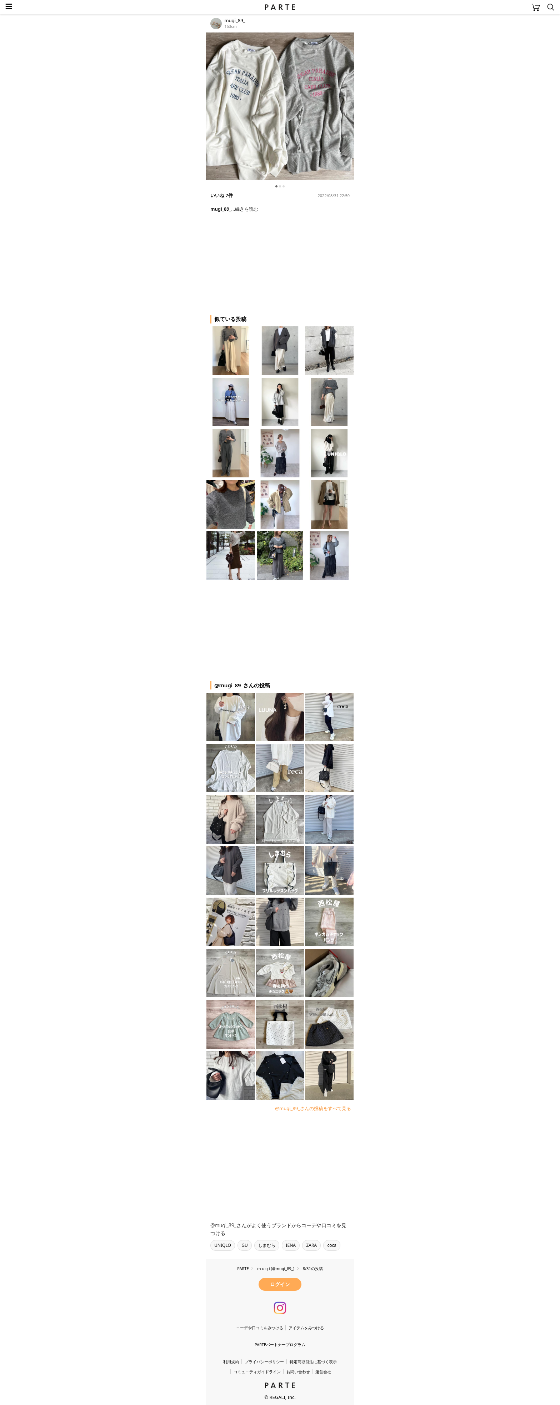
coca (331, 1245)
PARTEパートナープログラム (280, 1344)
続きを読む (246, 209)
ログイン (280, 1284)
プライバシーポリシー (264, 1361)
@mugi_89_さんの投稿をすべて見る (313, 1108)
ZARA (311, 1245)
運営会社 (323, 1371)
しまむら (266, 1245)
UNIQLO (222, 1245)
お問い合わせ (298, 1371)
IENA (291, 1245)
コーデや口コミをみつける (259, 1327)
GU (244, 1245)
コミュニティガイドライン (257, 1371)
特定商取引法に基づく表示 (313, 1361)
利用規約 (231, 1361)
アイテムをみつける (306, 1327)
